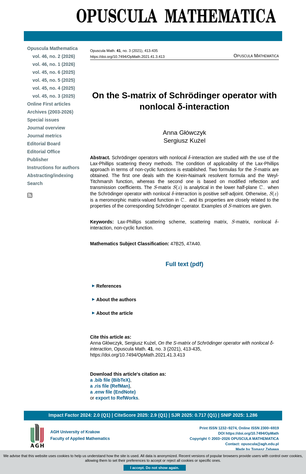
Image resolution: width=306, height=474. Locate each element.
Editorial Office (43, 151)
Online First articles (49, 104)
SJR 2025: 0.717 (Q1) (194, 415)
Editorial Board (43, 143)
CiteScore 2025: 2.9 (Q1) (140, 415)
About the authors (116, 299)
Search (35, 183)
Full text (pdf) (184, 264)
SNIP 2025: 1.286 (239, 415)
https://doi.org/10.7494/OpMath (252, 433)
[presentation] (189, 157)
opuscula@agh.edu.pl (260, 444)
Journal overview (46, 127)
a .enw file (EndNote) (113, 392)
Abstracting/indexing (50, 175)
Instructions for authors (53, 167)
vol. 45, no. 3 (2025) (53, 96)
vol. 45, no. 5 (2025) (53, 80)
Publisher (37, 159)
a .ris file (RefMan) (110, 386)
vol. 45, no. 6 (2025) (53, 72)
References (109, 286)
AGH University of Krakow (75, 432)
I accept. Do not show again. (154, 468)
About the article (114, 313)
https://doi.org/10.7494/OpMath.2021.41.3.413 (127, 57)
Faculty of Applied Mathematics (80, 438)
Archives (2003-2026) (50, 112)
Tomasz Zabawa (265, 449)
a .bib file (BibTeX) (110, 380)
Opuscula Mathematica (52, 48)
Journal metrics (44, 135)
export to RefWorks (116, 398)
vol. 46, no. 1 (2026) (53, 64)
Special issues (43, 119)
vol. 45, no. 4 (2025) (53, 88)
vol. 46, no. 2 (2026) (53, 56)
